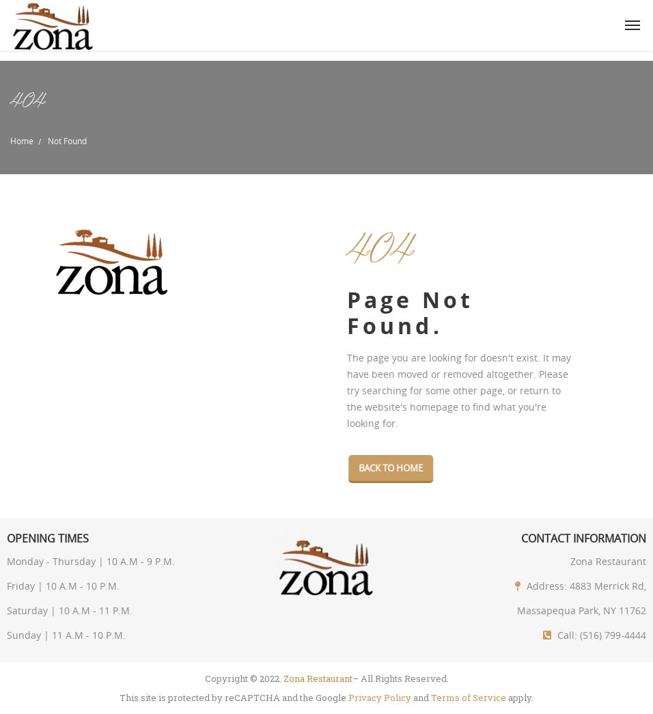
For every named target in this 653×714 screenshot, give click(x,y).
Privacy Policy (379, 697)
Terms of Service (468, 697)
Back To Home (393, 468)
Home (21, 140)
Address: (547, 585)
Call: (567, 635)
